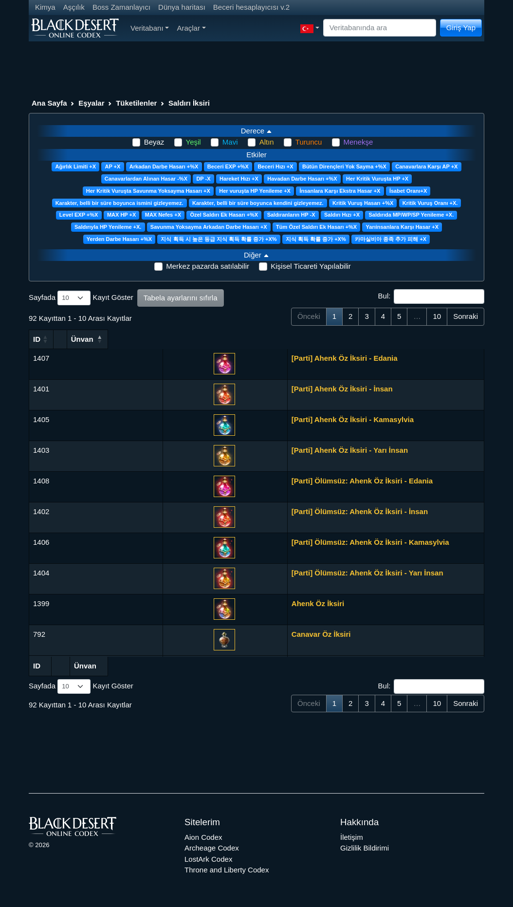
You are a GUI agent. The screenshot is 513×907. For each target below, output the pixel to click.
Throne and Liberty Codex (226, 870)
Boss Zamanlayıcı (121, 7)
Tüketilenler (136, 103)
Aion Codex (203, 837)
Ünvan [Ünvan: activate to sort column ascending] (116, 339)
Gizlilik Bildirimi (364, 848)
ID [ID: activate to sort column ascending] (36, 339)
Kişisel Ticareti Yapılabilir (311, 266)
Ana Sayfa (49, 103)
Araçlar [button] (191, 28)
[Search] (379, 28)
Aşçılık (74, 7)
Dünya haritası (181, 7)
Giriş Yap (461, 27)
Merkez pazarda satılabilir (207, 266)
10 (437, 316)
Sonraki (465, 316)
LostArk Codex (208, 859)
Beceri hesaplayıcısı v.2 (251, 7)
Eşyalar (91, 103)
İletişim (351, 837)
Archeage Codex (211, 848)
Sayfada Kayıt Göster (81, 298)
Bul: (431, 296)
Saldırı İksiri (189, 103)
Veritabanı (149, 28)
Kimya (45, 7)
